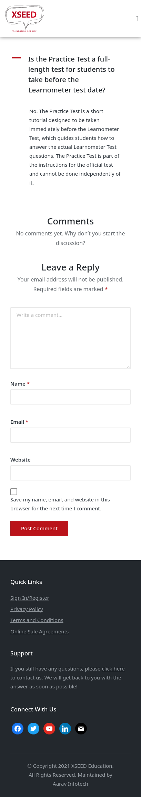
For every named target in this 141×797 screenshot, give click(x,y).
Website (20, 459)
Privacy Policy (26, 609)
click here (113, 668)
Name (20, 383)
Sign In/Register (29, 597)
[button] (137, 18)
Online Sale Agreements (39, 631)
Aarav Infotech (70, 783)
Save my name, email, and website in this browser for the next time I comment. (60, 504)
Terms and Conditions (36, 620)
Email (19, 421)
